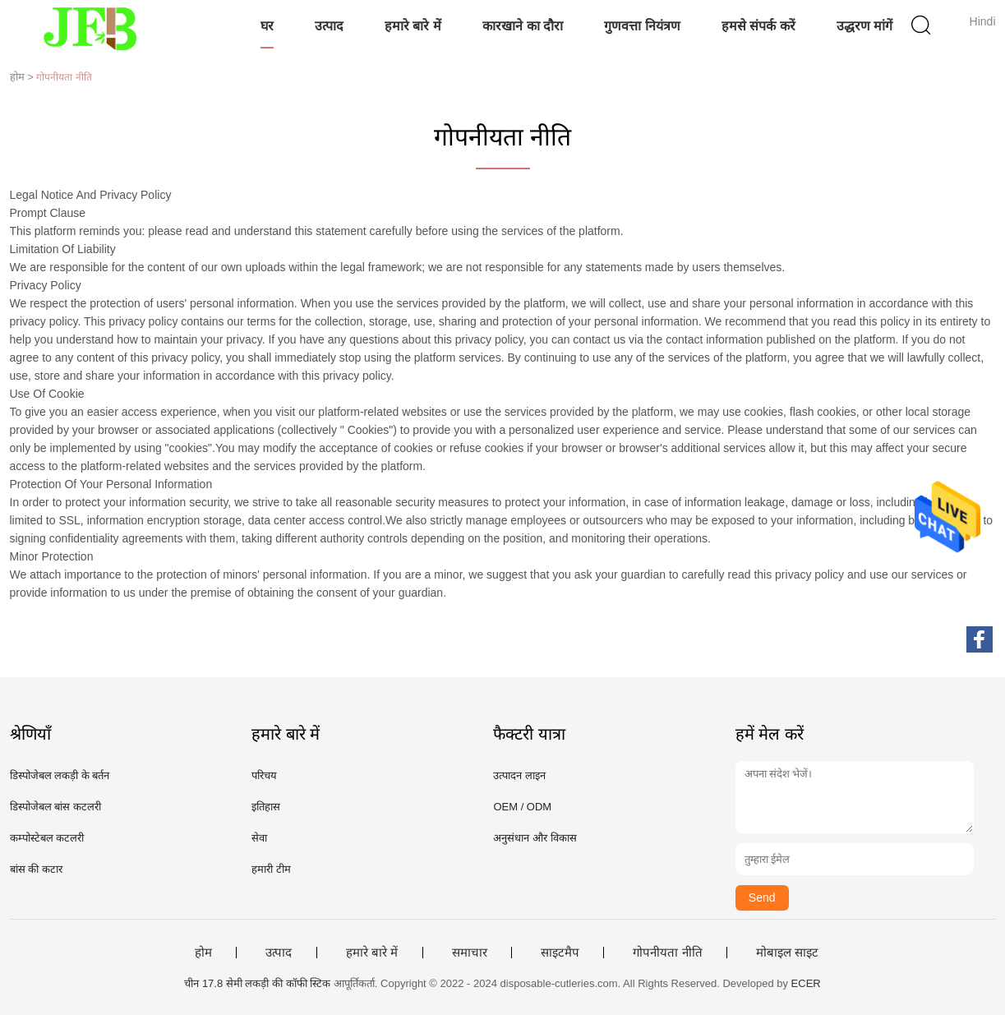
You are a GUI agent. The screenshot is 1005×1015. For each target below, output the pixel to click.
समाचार (469, 952)
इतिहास (265, 806)
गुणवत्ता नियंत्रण (642, 26)
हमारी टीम (271, 869)
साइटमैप (560, 952)
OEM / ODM (522, 806)
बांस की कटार (36, 869)
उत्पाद (329, 26)
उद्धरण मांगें (864, 26)
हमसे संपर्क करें (758, 26)
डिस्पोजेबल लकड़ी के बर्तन (60, 775)
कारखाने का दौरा (522, 26)
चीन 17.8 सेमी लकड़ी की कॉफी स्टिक (257, 983)
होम (203, 952)
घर (267, 26)
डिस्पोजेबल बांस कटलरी (55, 806)
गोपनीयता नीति (667, 952)
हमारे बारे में (413, 26)
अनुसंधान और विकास (534, 838)
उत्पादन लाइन (519, 775)
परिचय (264, 775)
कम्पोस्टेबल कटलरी (47, 838)
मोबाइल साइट (787, 952)
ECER (806, 983)
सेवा (259, 838)
